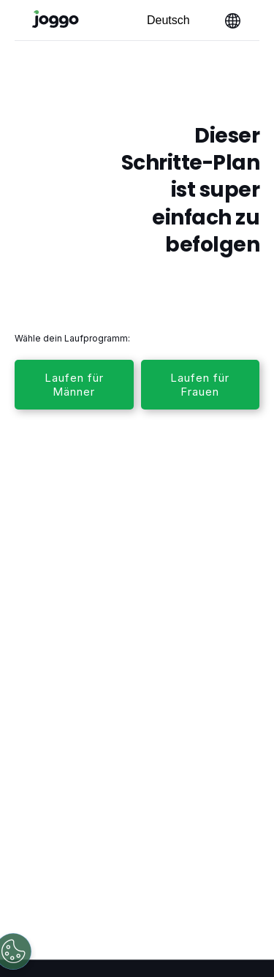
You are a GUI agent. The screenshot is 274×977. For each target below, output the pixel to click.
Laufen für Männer (74, 385)
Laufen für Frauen (199, 385)
